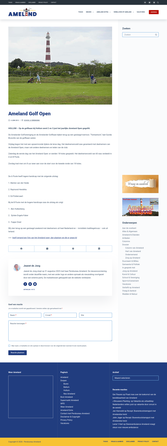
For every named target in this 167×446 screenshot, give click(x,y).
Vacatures (141, 12)
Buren (65, 384)
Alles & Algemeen (129, 231)
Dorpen (63, 380)
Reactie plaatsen (17, 353)
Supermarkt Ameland (69, 400)
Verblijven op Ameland (124, 12)
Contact (53, 2)
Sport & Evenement (130, 281)
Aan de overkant (129, 228)
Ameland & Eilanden (130, 235)
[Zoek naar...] (138, 34)
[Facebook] (145, 2)
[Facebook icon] (25, 284)
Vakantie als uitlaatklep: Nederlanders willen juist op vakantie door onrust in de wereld (134, 404)
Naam (13, 315)
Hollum (66, 390)
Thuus (10, 2)
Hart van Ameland (133, 251)
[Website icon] (30, 284)
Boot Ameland (66, 397)
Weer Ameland (66, 407)
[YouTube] (154, 2)
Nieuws (90, 12)
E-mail (49, 315)
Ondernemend (131, 254)
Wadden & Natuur (129, 294)
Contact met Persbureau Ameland (74, 413)
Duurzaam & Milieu (130, 261)
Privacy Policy (43, 2)
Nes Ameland (69, 394)
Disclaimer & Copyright (70, 417)
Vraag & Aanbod (20, 2)
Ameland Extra (104, 12)
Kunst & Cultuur (129, 274)
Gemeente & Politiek (131, 264)
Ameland (64, 377)
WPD (62, 403)
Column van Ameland (134, 248)
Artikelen (126, 238)
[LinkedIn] (99, 249)
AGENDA (154, 12)
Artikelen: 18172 (29, 289)
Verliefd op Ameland (131, 287)
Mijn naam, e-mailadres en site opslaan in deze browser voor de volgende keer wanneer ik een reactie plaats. (49, 346)
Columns (126, 241)
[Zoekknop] (156, 34)
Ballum (66, 387)
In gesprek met (128, 267)
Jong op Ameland (129, 271)
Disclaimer (32, 2)
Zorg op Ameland (132, 258)
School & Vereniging (32, 120)
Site (82, 315)
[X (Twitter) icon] (35, 284)
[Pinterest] (73, 249)
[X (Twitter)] (149, 2)
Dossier (125, 244)
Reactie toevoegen (18, 323)
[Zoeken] (158, 2)
